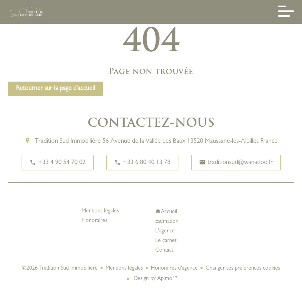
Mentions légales (124, 268)
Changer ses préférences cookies (243, 268)
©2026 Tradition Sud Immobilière (60, 268)
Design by (155, 279)
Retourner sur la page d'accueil (55, 89)
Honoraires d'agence (174, 268)
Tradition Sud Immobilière (68, 141)
